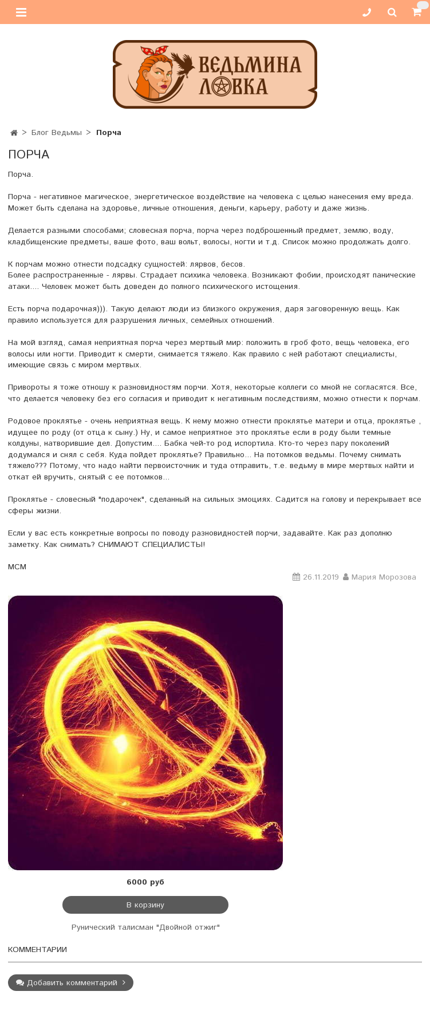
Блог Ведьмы (56, 132)
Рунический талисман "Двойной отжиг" (146, 927)
